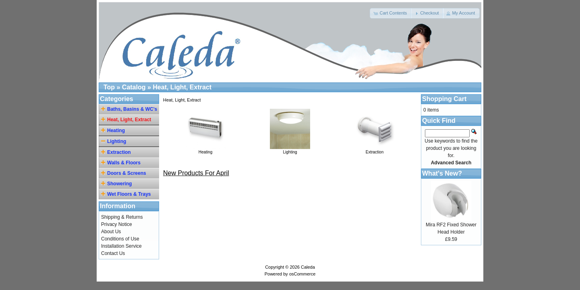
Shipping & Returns (122, 217)
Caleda (308, 267)
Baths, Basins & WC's (130, 109)
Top (109, 87)
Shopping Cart (444, 98)
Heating (205, 149)
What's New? (442, 173)
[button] (391, 13)
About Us (111, 231)
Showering (117, 183)
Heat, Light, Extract (182, 87)
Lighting (290, 149)
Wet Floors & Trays (127, 194)
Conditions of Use (120, 239)
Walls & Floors (122, 163)
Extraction (374, 149)
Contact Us (113, 253)
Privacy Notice (116, 224)
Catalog (134, 87)
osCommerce (302, 273)
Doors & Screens (125, 173)
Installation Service (121, 246)
